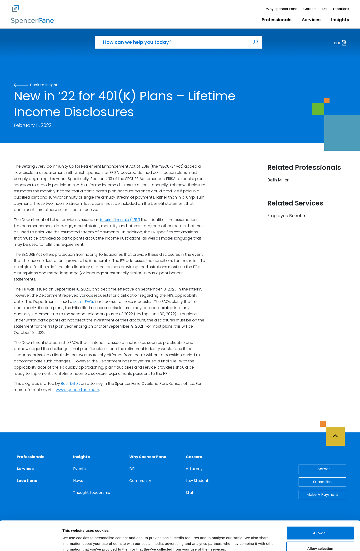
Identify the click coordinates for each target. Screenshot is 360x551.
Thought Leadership (91, 492)
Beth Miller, (70, 383)
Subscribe (322, 482)
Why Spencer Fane (281, 8)
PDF (341, 43)
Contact (322, 469)
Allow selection (320, 523)
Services (311, 20)
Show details (250, 539)
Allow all (320, 507)
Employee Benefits (286, 216)
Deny (320, 538)
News (78, 480)
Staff (190, 492)
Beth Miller (278, 180)
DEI (324, 8)
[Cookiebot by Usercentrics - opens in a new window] (31, 541)
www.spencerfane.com (77, 389)
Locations (341, 8)
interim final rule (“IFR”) (120, 219)
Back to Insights (37, 85)
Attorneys (195, 468)
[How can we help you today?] (172, 42)
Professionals (276, 20)
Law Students (198, 480)
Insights (340, 20)
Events (79, 468)
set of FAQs (83, 301)
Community (140, 480)
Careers (309, 8)
